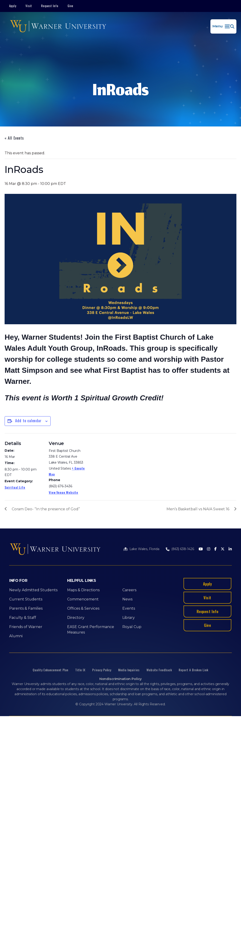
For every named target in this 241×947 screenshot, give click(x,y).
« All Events (14, 138)
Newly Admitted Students (33, 590)
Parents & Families (26, 608)
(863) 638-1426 (182, 549)
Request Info (50, 5)
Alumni (16, 636)
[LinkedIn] (230, 549)
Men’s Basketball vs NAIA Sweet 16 (197, 509)
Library (128, 617)
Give (70, 5)
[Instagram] (208, 549)
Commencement (83, 599)
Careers (129, 590)
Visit (29, 5)
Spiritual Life (15, 487)
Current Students (25, 599)
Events (128, 608)
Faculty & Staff (22, 617)
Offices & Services (83, 608)
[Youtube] (201, 549)
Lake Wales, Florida (144, 549)
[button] (223, 26)
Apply (12, 5)
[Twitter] (222, 549)
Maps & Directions (83, 590)
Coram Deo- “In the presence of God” (46, 509)
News (127, 599)
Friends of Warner (25, 627)
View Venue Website (63, 492)
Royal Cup (131, 627)
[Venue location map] (117, 465)
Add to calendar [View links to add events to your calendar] (28, 420)
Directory (75, 617)
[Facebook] (215, 549)
